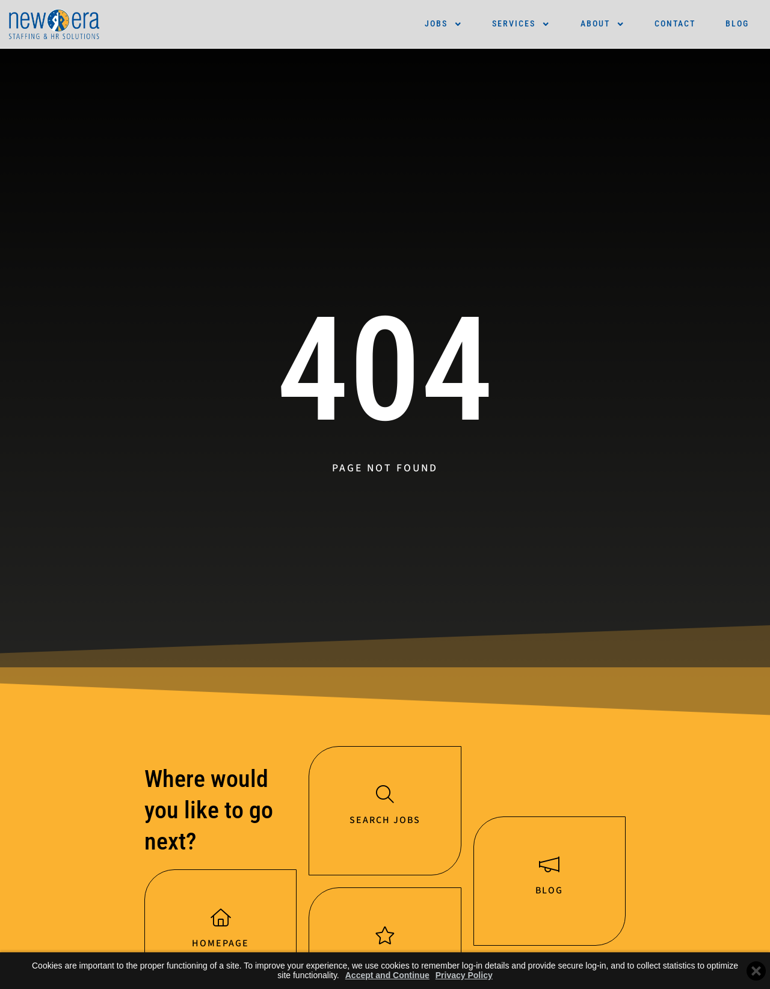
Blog (737, 24)
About (602, 24)
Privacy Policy (464, 975)
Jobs (443, 24)
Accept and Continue (387, 975)
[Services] (385, 937)
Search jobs (385, 821)
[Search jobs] (385, 794)
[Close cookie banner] (756, 971)
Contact (674, 24)
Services (521, 24)
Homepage (220, 945)
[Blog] (549, 865)
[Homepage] (220, 918)
